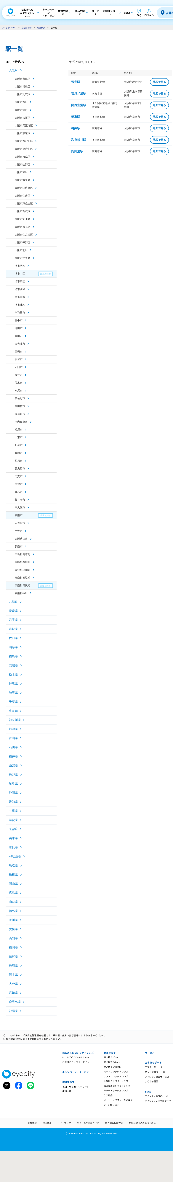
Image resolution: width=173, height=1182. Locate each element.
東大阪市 (20, 507)
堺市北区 (20, 304)
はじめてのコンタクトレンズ (78, 1052)
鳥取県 (13, 865)
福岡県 (13, 947)
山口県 (13, 901)
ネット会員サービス (155, 1071)
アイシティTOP (9, 28)
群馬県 (13, 683)
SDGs (148, 1091)
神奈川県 (15, 719)
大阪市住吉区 (22, 195)
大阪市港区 (21, 109)
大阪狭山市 (21, 538)
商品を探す (110, 1052)
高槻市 (19, 351)
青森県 (13, 610)
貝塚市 (19, 359)
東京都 (13, 710)
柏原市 (19, 460)
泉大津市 (20, 343)
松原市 (19, 429)
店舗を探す (27, 28)
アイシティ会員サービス (157, 1076)
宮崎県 (13, 992)
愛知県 (13, 801)
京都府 (13, 829)
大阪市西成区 (22, 211)
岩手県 (13, 619)
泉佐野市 (20, 398)
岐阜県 (13, 783)
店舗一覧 (66, 1091)
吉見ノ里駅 (78, 93)
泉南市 (19, 515)
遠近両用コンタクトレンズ (117, 1085)
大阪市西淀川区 (24, 141)
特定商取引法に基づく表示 (142, 1122)
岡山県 (13, 883)
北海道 (13, 601)
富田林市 (20, 406)
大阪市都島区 (22, 78)
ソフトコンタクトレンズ (116, 1076)
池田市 (19, 328)
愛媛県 (13, 929)
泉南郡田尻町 (22, 585)
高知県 (13, 938)
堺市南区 (20, 297)
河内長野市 (21, 421)
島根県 (13, 874)
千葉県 (13, 701)
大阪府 (13, 70)
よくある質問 (151, 1081)
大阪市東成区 (22, 156)
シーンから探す (111, 1104)
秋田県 (13, 638)
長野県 (13, 774)
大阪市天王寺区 (24, 125)
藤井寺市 (20, 499)
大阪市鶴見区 (22, 226)
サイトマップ (64, 1122)
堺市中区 (20, 273)
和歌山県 (15, 856)
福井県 (13, 756)
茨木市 (19, 382)
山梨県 (13, 765)
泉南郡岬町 (21, 593)
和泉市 (19, 445)
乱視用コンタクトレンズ (116, 1081)
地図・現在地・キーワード (75, 1086)
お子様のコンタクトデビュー (76, 1062)
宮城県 (13, 629)
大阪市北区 (21, 250)
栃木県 (13, 674)
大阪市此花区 (22, 94)
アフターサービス (154, 1067)
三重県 (13, 810)
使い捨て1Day (111, 1057)
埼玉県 (13, 692)
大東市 (19, 437)
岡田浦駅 (77, 151)
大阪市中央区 (22, 258)
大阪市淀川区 (22, 219)
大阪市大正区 (22, 117)
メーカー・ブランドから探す (118, 1100)
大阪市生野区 (22, 164)
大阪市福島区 (22, 86)
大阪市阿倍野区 (24, 187)
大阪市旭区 (21, 172)
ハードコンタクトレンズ (116, 1071)
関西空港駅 (78, 105)
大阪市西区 (21, 102)
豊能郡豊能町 (22, 562)
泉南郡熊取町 (22, 577)
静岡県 (13, 792)
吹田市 (19, 335)
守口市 (19, 367)
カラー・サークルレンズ (116, 1090)
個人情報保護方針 (114, 1122)
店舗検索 (41, 28)
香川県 (13, 920)
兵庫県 (13, 838)
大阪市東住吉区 (24, 203)
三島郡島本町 (22, 554)
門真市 (19, 476)
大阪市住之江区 (24, 234)
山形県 (13, 647)
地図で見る (159, 81)
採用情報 (47, 1122)
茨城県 (13, 665)
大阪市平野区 (22, 242)
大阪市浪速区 (22, 133)
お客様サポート (153, 1062)
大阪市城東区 (22, 180)
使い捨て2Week (112, 1062)
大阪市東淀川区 (24, 148)
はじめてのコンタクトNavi (75, 1057)
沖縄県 (13, 1011)
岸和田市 (20, 312)
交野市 (19, 530)
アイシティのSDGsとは (156, 1096)
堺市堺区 (20, 265)
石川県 (13, 747)
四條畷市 (20, 523)
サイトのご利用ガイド (88, 1122)
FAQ (139, 15)
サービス (150, 1052)
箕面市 (19, 452)
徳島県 (13, 910)
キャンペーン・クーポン (75, 1072)
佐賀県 (13, 956)
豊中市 (19, 320)
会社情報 (32, 1122)
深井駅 (75, 82)
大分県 (13, 983)
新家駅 (75, 116)
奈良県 (13, 847)
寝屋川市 (20, 413)
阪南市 (19, 546)
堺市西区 (20, 289)
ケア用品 (108, 1095)
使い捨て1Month (112, 1066)
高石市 (19, 491)
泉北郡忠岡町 (22, 569)
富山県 (13, 738)
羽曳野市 (20, 468)
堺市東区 (20, 281)
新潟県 (13, 729)
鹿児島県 (15, 1001)
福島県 (13, 656)
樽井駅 (75, 128)
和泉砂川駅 (78, 139)
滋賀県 (13, 820)
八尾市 (19, 390)
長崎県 (13, 965)
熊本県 (13, 974)
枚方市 (19, 374)
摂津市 (19, 484)
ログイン (149, 15)
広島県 (13, 892)
